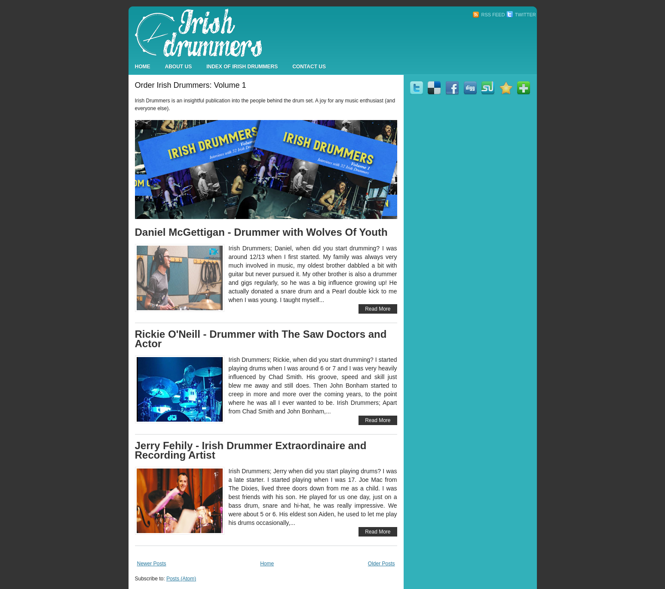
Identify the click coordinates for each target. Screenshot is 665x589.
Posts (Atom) (181, 579)
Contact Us (309, 67)
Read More (377, 309)
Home (142, 67)
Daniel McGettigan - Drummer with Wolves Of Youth (261, 232)
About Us (178, 67)
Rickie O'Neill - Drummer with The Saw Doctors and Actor (261, 338)
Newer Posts (151, 564)
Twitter (521, 14)
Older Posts (381, 564)
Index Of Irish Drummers (242, 67)
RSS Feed (488, 14)
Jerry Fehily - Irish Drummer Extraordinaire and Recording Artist (251, 450)
